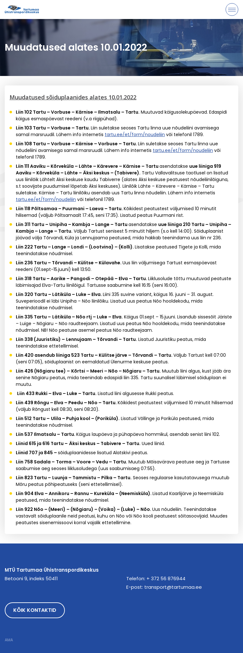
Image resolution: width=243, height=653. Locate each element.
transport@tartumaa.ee (173, 587)
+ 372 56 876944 (165, 578)
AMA (9, 640)
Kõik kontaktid (34, 610)
